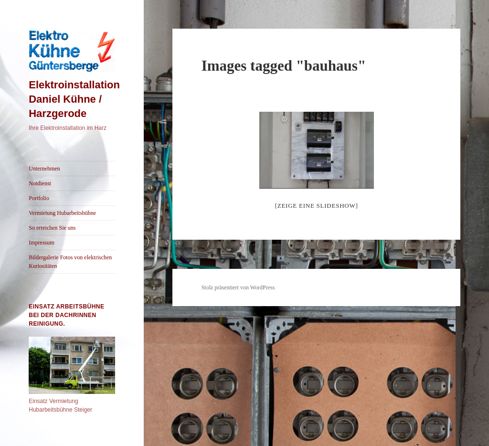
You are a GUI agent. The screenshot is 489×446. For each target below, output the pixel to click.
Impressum (41, 242)
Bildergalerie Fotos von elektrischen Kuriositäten (70, 261)
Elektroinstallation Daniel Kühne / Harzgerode (74, 99)
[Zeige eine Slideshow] (316, 205)
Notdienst (40, 183)
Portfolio (39, 198)
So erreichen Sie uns (52, 227)
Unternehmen (44, 168)
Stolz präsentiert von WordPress (238, 287)
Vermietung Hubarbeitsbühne (62, 213)
